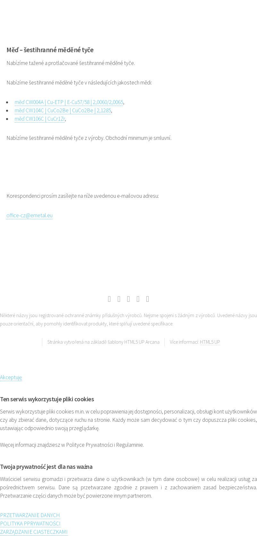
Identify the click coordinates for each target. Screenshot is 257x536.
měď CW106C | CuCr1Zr (40, 118)
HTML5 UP (210, 342)
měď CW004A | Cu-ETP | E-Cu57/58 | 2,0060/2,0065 (69, 102)
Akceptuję (11, 377)
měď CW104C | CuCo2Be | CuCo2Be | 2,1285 (63, 110)
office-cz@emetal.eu (29, 215)
